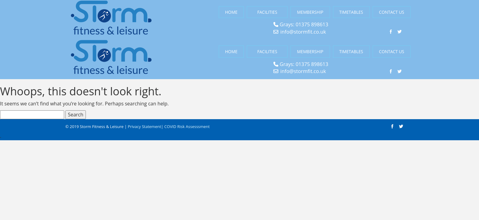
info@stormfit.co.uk (303, 31)
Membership (310, 12)
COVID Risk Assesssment (187, 126)
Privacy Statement (144, 126)
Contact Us (391, 12)
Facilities (267, 12)
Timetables (351, 12)
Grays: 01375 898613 (304, 24)
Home (231, 12)
